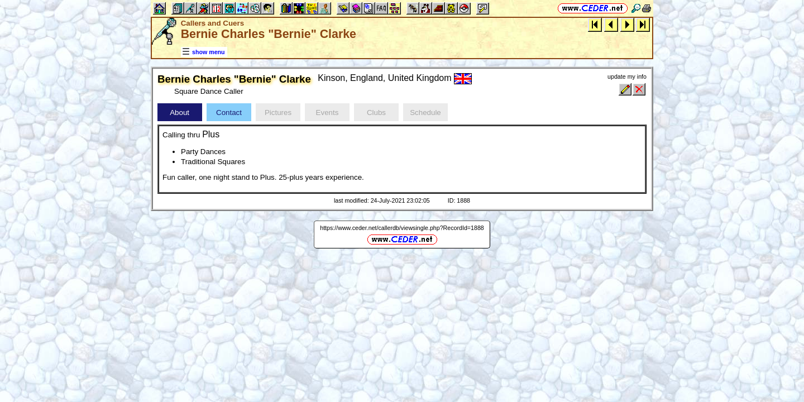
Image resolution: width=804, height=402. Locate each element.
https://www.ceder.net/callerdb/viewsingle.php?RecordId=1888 (402, 227)
